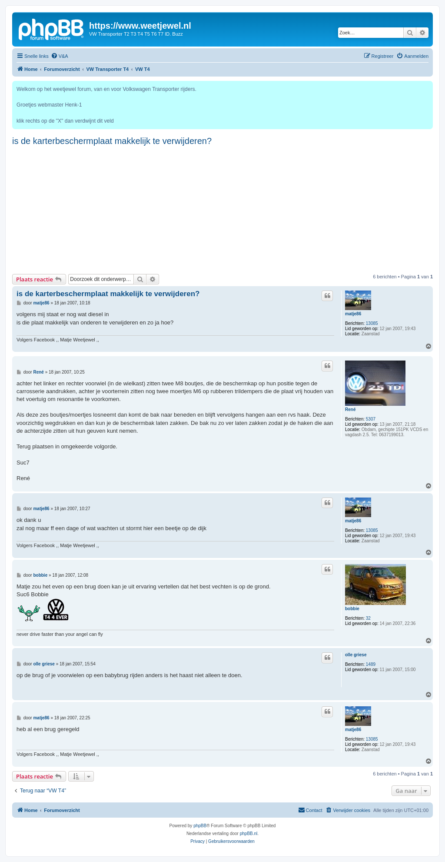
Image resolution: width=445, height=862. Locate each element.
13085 (372, 323)
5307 (370, 419)
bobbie (352, 608)
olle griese (355, 654)
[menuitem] (59, 56)
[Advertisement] (222, 209)
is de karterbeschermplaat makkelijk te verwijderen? (112, 141)
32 (368, 618)
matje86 (353, 313)
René (350, 409)
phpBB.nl (249, 833)
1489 (370, 664)
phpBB (199, 825)
